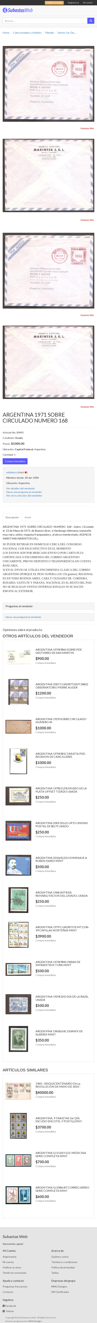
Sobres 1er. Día (66, 32)
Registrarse (73, 2)
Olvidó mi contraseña (14, 1272)
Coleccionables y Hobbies (27, 32)
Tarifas (55, 1272)
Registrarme (9, 1256)
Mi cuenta (88, 2)
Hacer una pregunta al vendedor (24, 491)
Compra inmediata (15, 461)
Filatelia (49, 32)
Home (6, 32)
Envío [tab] (28, 517)
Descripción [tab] (12, 517)
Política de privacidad (63, 1267)
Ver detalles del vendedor (20, 488)
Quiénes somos (60, 1256)
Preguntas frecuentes (15, 1286)
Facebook (9, 1305)
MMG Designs (59, 1286)
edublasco (12, 472)
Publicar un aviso (12, 1267)
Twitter (8, 1311)
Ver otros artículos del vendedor (24, 495)
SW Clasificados (60, 1291)
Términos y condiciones (64, 1262)
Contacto (8, 1291)
